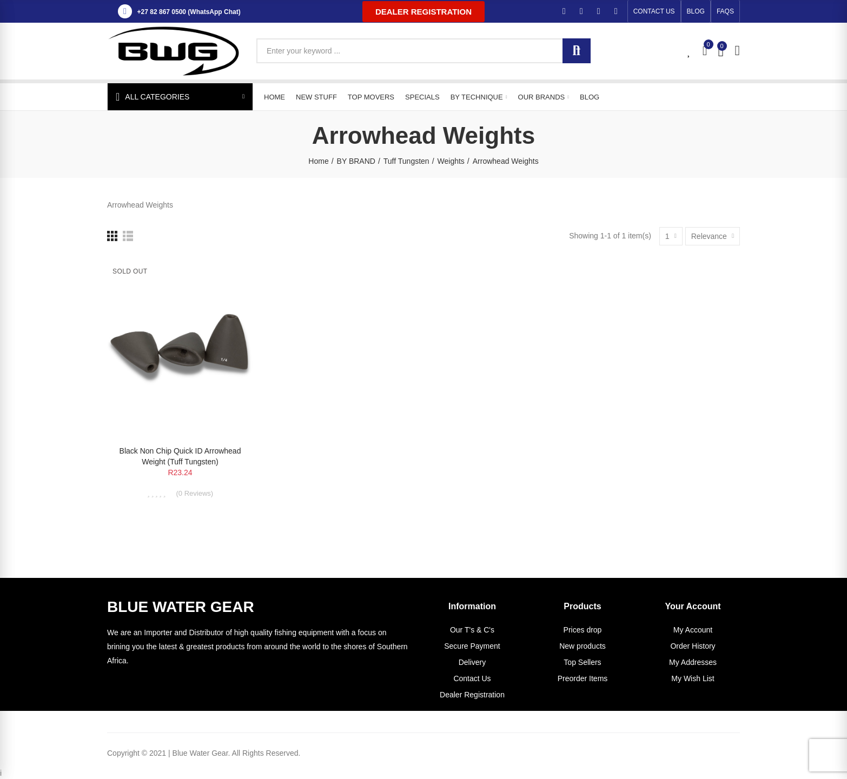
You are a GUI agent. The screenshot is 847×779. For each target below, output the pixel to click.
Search (577, 50)
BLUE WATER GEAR (180, 606)
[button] (423, 11)
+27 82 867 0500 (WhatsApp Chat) (189, 12)
